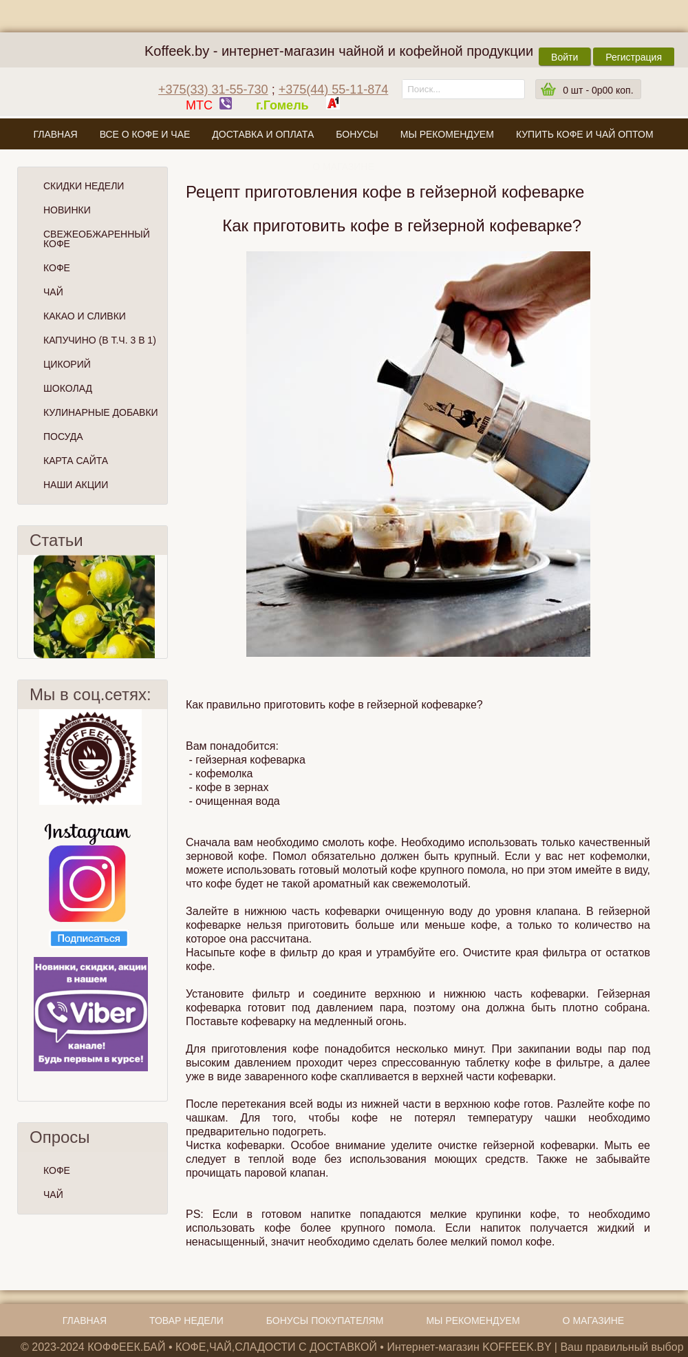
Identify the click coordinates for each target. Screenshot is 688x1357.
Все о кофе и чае (145, 134)
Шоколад (67, 388)
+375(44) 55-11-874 (334, 89)
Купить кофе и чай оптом (585, 134)
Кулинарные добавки (100, 412)
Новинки (67, 209)
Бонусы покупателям (325, 1320)
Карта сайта (75, 460)
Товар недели (186, 1320)
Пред (23, 606)
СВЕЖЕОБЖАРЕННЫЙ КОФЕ (96, 239)
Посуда (63, 436)
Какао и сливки (84, 316)
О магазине (343, 166)
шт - (598, 90)
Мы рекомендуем (447, 134)
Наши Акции (75, 484)
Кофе (56, 267)
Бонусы (357, 134)
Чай (53, 291)
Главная (55, 134)
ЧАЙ (53, 1194)
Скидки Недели (83, 185)
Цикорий (67, 364)
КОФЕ (56, 1170)
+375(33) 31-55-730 (213, 89)
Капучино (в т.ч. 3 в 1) (99, 340)
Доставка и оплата (263, 134)
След (161, 606)
